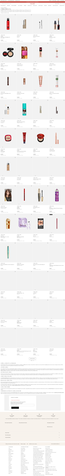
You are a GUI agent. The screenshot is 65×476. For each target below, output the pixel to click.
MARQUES (8, 5)
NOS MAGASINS (62, 0)
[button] (32, 433)
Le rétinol (46, 471)
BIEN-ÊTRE (49, 5)
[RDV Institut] (56, 4)
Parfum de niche (47, 448)
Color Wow (10, 464)
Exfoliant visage (23, 449)
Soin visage (35, 5)
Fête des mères (13, 5)
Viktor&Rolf (10, 449)
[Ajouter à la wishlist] (15, 15)
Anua (9, 448)
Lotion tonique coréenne (48, 460)
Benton (10, 473)
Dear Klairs (10, 460)
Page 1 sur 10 (32, 360)
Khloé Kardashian (11, 453)
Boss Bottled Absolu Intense (37, 473)
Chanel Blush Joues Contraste (37, 460)
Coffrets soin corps (23, 473)
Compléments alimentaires (49, 449)
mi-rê (9, 469)
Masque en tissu (23, 465)
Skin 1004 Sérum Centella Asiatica (37, 457)
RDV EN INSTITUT (3, 5)
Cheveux (45, 5)
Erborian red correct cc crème (37, 448)
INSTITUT (50, 0)
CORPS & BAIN (40, 5)
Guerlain (10, 465)
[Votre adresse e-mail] (22, 405)
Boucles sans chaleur (48, 456)
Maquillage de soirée (48, 453)
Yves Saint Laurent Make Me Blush (37, 466)
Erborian (10, 457)
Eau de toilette (23, 448)
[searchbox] (8, 4)
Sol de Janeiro (11, 456)
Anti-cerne (22, 457)
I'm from (10, 461)
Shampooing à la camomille (49, 474)
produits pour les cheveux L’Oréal (59, 392)
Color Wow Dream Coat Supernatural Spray (38, 464)
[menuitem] (4, 5)
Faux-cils (22, 452)
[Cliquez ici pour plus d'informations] (5, 13)
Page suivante (32, 358)
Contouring (47, 464)
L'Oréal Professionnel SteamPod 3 (37, 452)
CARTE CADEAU (54, 0)
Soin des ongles (23, 456)
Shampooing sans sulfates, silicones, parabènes (50, 467)
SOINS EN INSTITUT (55, 5)
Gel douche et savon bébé (24, 469)
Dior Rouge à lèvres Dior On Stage (38, 456)
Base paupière (23, 464)
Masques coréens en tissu (49, 461)
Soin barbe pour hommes (24, 468)
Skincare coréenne (47, 457)
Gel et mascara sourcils (24, 460)
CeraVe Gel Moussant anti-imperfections (38, 453)
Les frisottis (47, 465)
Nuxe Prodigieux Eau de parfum (37, 461)
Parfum (25, 5)
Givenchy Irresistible (36, 449)
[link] (8, 28)
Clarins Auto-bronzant (36, 472)
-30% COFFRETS (20, 5)
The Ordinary (10, 472)
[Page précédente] (29, 361)
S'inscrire (15, 407)
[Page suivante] (36, 361)
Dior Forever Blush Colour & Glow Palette (38, 467)
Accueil (2, 7)
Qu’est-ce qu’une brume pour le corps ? (50, 452)
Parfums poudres (23, 461)
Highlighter (22, 453)
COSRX (10, 452)
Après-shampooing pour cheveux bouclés (51, 470)
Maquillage (30, 5)
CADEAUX (58, 0)
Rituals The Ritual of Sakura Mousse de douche (38, 469)
